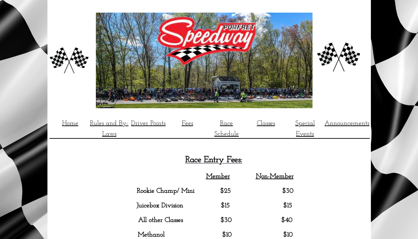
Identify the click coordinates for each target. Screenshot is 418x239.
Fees (187, 123)
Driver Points (148, 123)
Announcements (346, 123)
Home (70, 123)
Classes (266, 123)
